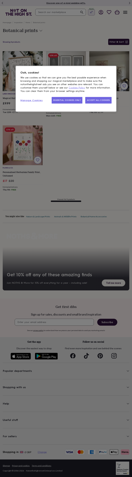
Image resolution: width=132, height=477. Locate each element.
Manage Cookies (31, 100)
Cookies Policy (77, 87)
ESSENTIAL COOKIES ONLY (67, 100)
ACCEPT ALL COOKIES (98, 100)
